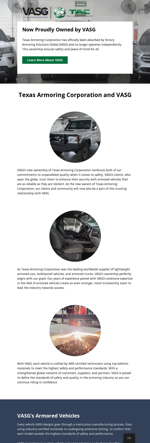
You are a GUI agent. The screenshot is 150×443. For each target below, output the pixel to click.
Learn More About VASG (45, 60)
